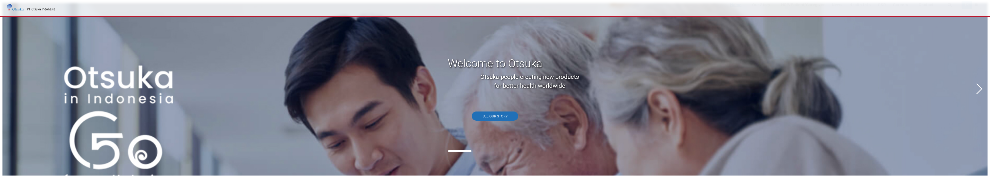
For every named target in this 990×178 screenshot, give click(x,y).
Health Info (860, 9)
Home (735, 9)
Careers (900, 9)
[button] (979, 89)
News (837, 9)
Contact (926, 9)
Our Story (761, 9)
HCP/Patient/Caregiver (803, 9)
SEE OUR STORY (495, 116)
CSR (882, 9)
